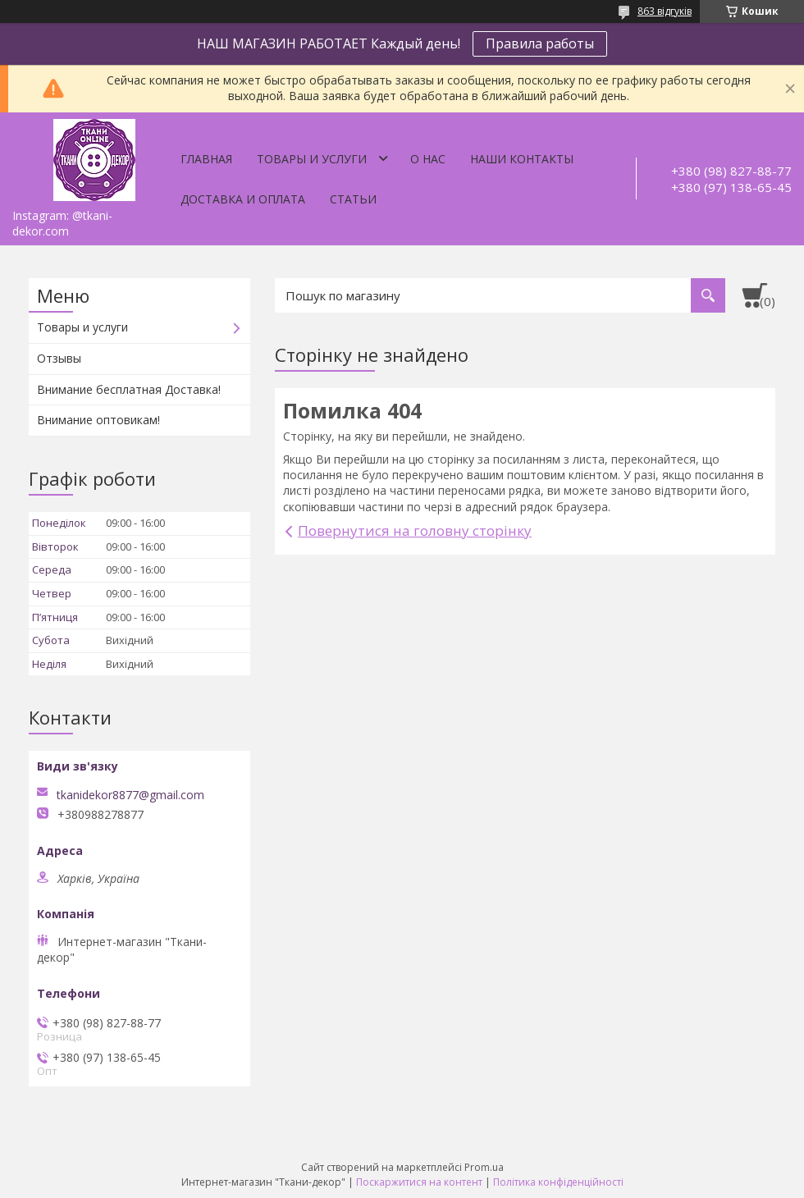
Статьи (353, 199)
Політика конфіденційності (558, 1182)
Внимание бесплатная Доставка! (129, 389)
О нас (427, 159)
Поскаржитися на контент (419, 1182)
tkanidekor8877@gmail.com (130, 795)
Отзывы (59, 358)
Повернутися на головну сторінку (415, 530)
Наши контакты (521, 159)
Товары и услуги (312, 159)
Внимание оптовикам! (98, 420)
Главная (206, 159)
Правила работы (540, 43)
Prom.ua (484, 1167)
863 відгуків (664, 11)
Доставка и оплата (242, 199)
